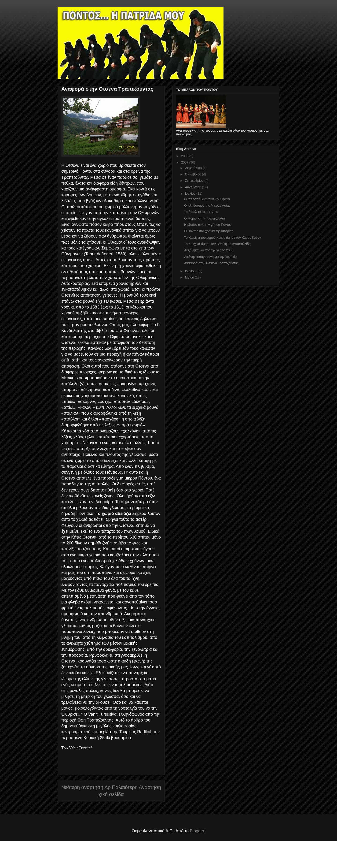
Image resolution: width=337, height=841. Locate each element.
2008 (185, 156)
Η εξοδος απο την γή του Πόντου (208, 225)
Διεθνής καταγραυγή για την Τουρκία (210, 257)
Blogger (197, 831)
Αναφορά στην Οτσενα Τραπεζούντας (211, 263)
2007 (185, 162)
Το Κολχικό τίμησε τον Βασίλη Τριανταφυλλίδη (217, 244)
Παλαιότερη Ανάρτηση (136, 787)
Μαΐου (190, 277)
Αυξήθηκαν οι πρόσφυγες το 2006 (208, 250)
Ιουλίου (190, 193)
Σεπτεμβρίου (194, 180)
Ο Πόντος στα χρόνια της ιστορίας (208, 231)
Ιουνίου (190, 271)
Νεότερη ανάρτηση (82, 787)
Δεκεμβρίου (193, 168)
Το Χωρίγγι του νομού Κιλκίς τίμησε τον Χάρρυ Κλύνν (222, 237)
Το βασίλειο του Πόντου (201, 212)
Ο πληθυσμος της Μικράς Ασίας (207, 205)
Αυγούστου (193, 187)
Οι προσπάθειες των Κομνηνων (207, 199)
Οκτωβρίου (193, 174)
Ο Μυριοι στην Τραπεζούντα (204, 218)
